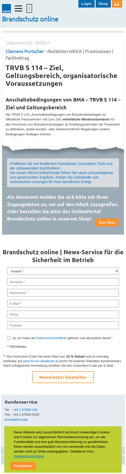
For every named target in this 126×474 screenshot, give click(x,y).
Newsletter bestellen (63, 377)
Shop (103, 4)
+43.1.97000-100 (25, 410)
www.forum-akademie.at (40, 361)
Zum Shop (107, 222)
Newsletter (117, 4)
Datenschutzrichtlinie (51, 338)
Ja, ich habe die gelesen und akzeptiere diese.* (62, 338)
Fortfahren (23, 465)
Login (86, 4)
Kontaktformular (16, 419)
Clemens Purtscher (25, 51)
